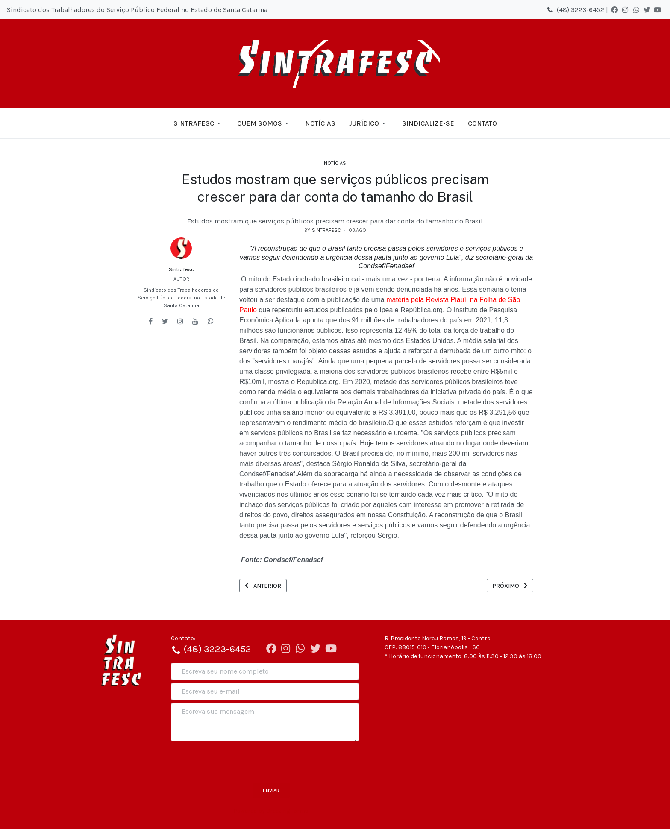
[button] (198, 123)
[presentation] (236, 761)
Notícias (335, 163)
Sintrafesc (181, 269)
